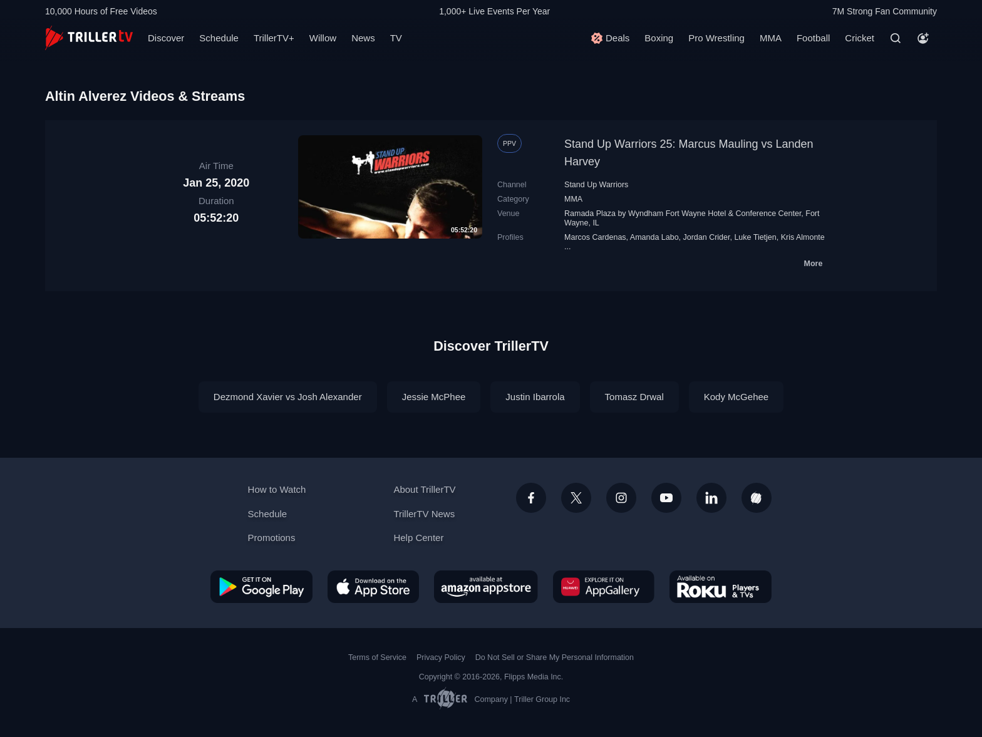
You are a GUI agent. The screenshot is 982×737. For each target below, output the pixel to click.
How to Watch (277, 489)
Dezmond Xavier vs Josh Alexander (288, 396)
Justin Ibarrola (534, 396)
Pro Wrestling (716, 38)
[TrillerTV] (89, 38)
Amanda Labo (654, 237)
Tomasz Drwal (634, 396)
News (363, 38)
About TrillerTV (424, 489)
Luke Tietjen (755, 237)
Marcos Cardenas (595, 237)
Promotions (272, 537)
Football (813, 38)
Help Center (418, 537)
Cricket (859, 38)
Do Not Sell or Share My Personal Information (554, 657)
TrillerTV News (424, 513)
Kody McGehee (736, 396)
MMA (771, 38)
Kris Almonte (803, 237)
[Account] (923, 38)
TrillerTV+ (274, 38)
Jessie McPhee (434, 396)
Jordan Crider (706, 237)
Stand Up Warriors (596, 184)
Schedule (219, 38)
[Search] (895, 38)
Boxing (658, 38)
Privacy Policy (440, 657)
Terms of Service (377, 657)
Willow (322, 38)
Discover (166, 38)
